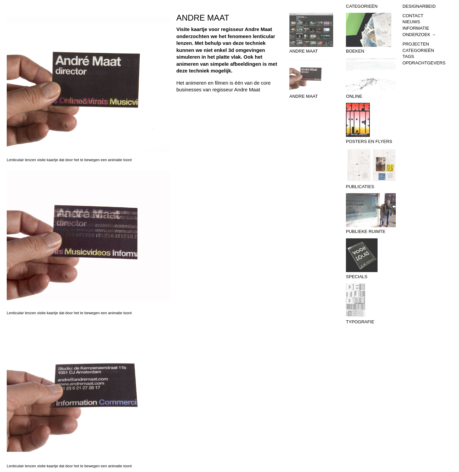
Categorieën (418, 50)
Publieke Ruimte (371, 213)
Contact (412, 15)
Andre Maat (314, 33)
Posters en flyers (371, 123)
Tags (408, 56)
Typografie (371, 303)
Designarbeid (419, 6)
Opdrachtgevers (424, 62)
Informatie (415, 28)
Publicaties (371, 168)
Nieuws (411, 21)
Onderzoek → (419, 34)
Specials (371, 258)
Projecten (415, 44)
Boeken (371, 33)
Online (371, 78)
